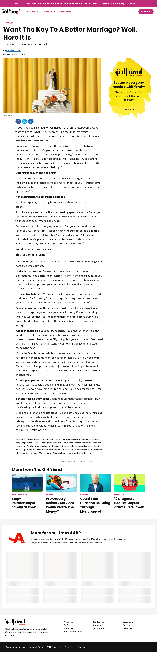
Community (99, 625)
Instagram (127, 628)
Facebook (127, 625)
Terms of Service (36, 647)
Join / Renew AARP (73, 631)
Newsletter (65, 11)
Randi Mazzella (13, 50)
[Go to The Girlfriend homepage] (7, 11)
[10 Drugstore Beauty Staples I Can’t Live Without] (129, 491)
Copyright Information (15, 647)
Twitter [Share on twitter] (24, 121)
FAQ (66, 625)
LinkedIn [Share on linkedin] (31, 121)
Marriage (8, 22)
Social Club (33, 11)
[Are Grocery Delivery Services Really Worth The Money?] (61, 494)
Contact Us (98, 622)
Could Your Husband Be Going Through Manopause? (95, 505)
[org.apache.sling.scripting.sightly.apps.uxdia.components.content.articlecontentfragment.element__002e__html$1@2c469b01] (52, 116)
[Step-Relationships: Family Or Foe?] (27, 491)
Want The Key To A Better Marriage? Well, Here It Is (70, 34)
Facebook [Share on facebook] (18, 121)
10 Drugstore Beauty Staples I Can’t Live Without (129, 502)
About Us (68, 622)
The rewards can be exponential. (25, 44)
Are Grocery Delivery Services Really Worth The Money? (60, 505)
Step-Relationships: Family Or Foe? (24, 502)
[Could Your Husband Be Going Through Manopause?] (95, 494)
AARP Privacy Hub (55, 647)
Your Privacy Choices (75, 647)
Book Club (49, 11)
